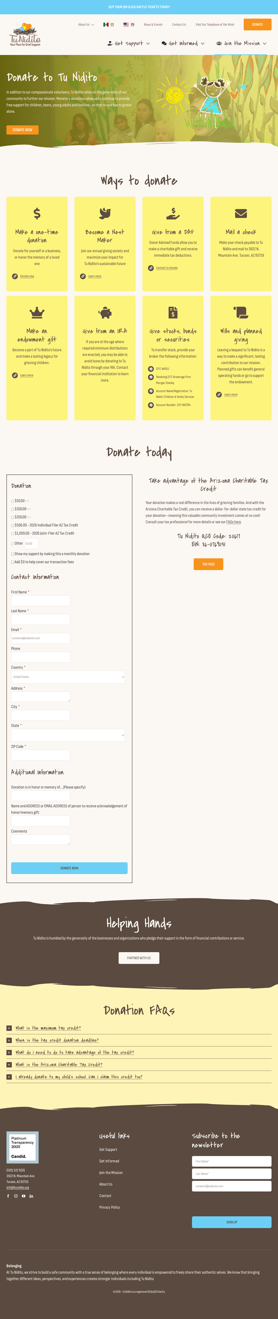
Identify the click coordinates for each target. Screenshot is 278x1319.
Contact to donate (167, 272)
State (16, 725)
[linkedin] (31, 1196)
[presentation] (43, 854)
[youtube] (23, 1196)
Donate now (27, 280)
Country (18, 667)
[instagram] (16, 1196)
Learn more (94, 280)
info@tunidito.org (17, 1187)
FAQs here (233, 522)
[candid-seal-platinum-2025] (22, 1133)
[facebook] (8, 1196)
